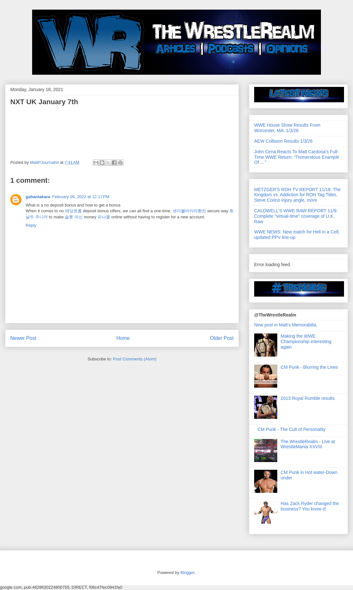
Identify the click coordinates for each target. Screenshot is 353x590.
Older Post (222, 338)
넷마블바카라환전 (189, 210)
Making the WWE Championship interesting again (306, 341)
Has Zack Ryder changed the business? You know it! (310, 506)
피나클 (104, 217)
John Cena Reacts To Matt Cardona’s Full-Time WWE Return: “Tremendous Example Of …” (296, 157)
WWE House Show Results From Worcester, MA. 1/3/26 (287, 127)
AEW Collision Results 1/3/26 (283, 141)
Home (123, 338)
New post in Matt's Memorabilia (285, 324)
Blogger (187, 572)
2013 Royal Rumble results (308, 398)
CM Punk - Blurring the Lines (309, 367)
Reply (31, 225)
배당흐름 (73, 210)
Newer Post (23, 338)
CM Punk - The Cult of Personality (291, 429)
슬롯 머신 (74, 217)
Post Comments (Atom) (134, 359)
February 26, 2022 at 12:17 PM (80, 196)
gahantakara (38, 196)
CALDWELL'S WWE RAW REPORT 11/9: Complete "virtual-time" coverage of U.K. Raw (296, 216)
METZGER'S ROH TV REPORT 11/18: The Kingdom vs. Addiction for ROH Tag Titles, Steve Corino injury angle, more (297, 195)
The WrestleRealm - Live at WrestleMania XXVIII (308, 444)
